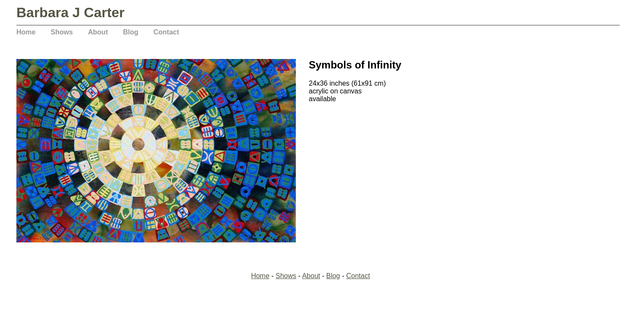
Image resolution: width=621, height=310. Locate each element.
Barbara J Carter (70, 12)
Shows (61, 32)
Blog (130, 32)
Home (25, 32)
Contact (166, 32)
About (98, 32)
